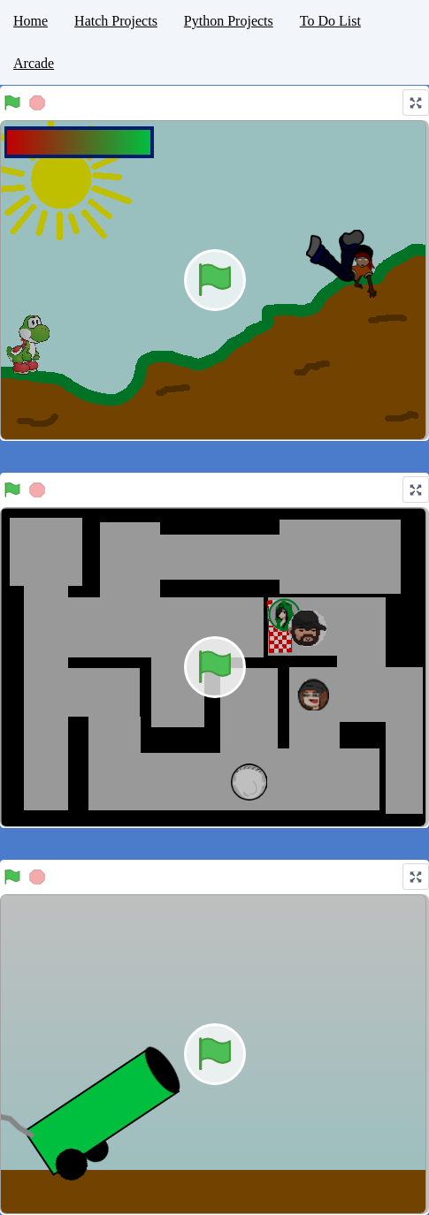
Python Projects (228, 20)
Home (30, 20)
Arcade (33, 63)
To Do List (330, 20)
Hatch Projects (115, 20)
